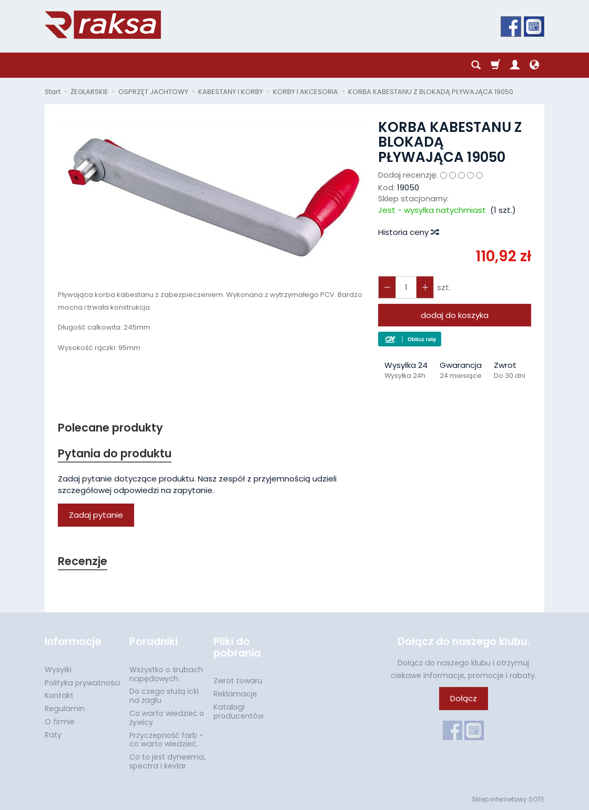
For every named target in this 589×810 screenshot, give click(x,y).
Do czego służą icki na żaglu (164, 695)
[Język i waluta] (534, 65)
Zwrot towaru (238, 680)
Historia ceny (408, 232)
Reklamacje (235, 694)
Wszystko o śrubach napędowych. (166, 674)
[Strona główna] (103, 25)
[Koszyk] (495, 65)
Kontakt (59, 695)
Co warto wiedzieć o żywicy (166, 717)
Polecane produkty (110, 427)
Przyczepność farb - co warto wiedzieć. (166, 740)
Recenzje (82, 561)
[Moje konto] (515, 65)
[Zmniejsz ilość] (425, 287)
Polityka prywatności (82, 683)
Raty (53, 735)
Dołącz (463, 698)
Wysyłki (58, 669)
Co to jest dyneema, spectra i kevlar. (167, 761)
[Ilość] (406, 287)
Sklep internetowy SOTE (508, 799)
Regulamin (65, 708)
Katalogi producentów (238, 711)
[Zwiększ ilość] (387, 287)
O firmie (60, 721)
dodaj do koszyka (455, 315)
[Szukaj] (476, 65)
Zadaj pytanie (96, 514)
